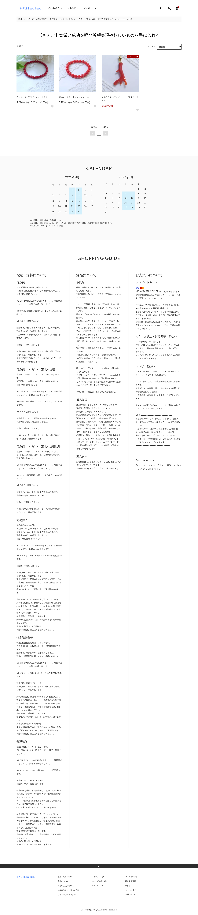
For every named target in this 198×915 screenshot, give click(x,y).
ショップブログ (97, 877)
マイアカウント (131, 877)
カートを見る (131, 890)
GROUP (72, 8)
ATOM (100, 886)
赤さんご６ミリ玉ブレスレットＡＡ (31, 97)
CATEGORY (53, 8)
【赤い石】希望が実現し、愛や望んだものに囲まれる (50, 19)
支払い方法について (66, 886)
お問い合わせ (130, 894)
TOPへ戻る (99, 866)
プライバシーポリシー (67, 895)
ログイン (128, 886)
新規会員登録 (130, 881)
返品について (63, 881)
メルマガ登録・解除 (99, 881)
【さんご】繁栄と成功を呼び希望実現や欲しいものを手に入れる (105, 19)
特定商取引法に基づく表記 (68, 890)
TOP (20, 19)
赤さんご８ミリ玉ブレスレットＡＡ (74, 97)
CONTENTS (90, 8)
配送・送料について (66, 877)
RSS (93, 886)
